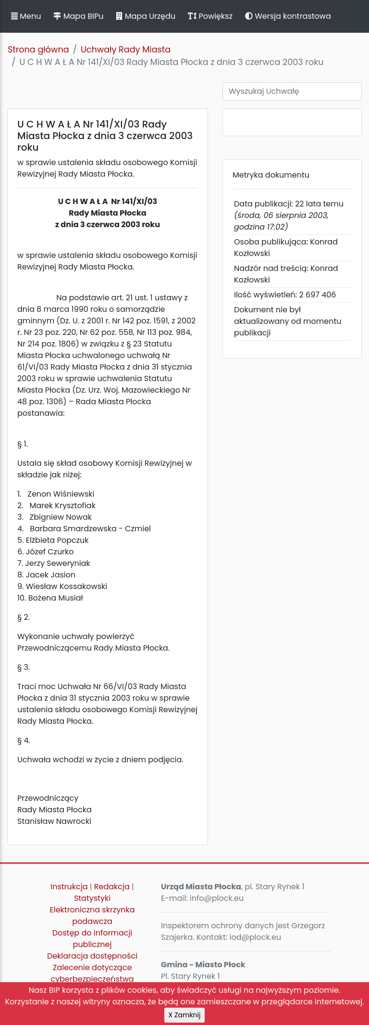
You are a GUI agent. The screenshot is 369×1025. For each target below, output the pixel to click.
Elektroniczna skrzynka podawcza (92, 915)
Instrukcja (68, 886)
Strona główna (38, 49)
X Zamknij (185, 1015)
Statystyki (92, 898)
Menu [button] (26, 16)
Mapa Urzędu (145, 16)
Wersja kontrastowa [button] (288, 16)
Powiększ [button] (210, 16)
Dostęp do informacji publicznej (92, 938)
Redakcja (112, 886)
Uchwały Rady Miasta (126, 49)
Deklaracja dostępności (92, 955)
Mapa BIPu (78, 16)
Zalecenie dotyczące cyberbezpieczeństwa (92, 973)
